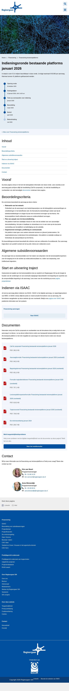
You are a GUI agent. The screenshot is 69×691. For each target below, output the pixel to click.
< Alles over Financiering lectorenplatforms (15, 132)
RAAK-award (6, 567)
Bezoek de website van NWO (50, 679)
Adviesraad (5, 584)
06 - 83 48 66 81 (30, 488)
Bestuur (4, 581)
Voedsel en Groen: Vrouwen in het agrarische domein (19, 545)
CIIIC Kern (5, 548)
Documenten (6, 168)
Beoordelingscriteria (8, 151)
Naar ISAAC (42, 314)
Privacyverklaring (7, 608)
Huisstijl (4, 628)
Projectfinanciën (7, 532)
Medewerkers (6, 586)
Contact (4, 172)
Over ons (5, 578)
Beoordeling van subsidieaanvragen (13, 526)
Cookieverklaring (7, 611)
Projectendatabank (8, 564)
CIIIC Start (5, 542)
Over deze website (8, 602)
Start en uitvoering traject (10, 159)
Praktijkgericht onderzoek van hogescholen (15, 559)
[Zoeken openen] (65, 4)
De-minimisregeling (8, 534)
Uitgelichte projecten (8, 562)
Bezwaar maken (7, 540)
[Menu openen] (65, 10)
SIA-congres (6, 594)
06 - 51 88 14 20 (30, 474)
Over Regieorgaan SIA (9, 574)
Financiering (12, 57)
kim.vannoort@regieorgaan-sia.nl (35, 477)
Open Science (6, 537)
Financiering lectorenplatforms (28, 57)
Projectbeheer (6, 529)
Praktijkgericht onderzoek (10, 555)
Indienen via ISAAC (8, 163)
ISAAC (4, 524)
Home (4, 57)
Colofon (4, 614)
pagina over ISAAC (55, 298)
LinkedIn (7, 505)
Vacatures (5, 592)
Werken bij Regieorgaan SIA (11, 589)
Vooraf (4, 147)
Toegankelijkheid (7, 606)
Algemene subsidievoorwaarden (12, 155)
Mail (15, 505)
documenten (26, 190)
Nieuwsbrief (5, 625)
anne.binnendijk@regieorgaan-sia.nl (36, 491)
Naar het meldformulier (45, 445)
